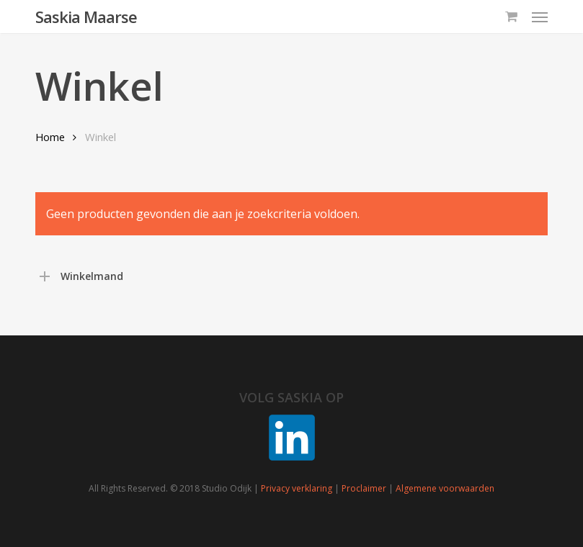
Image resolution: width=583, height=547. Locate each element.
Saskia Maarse (86, 16)
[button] (540, 16)
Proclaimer (364, 488)
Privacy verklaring (296, 488)
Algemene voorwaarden (445, 488)
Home (50, 137)
